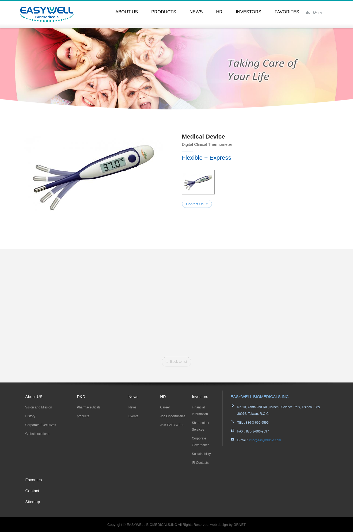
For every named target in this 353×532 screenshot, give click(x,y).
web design (219, 525)
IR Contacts (200, 463)
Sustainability (201, 454)
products (83, 416)
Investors (200, 396)
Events (133, 416)
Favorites (287, 11)
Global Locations (37, 434)
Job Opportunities (172, 416)
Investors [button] (248, 11)
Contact (32, 490)
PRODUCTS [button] (163, 11)
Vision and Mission (38, 407)
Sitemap (32, 501)
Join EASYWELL (172, 425)
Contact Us (195, 204)
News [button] (196, 11)
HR (163, 396)
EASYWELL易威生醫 (47, 14)
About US (34, 396)
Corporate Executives (40, 425)
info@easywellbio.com (264, 440)
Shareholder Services (200, 426)
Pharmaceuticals (89, 407)
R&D (81, 396)
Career (165, 407)
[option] (93, 175)
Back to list (178, 361)
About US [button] (126, 11)
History (30, 416)
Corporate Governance (200, 442)
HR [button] (219, 11)
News (133, 396)
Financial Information (200, 410)
